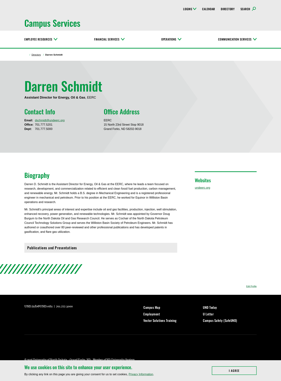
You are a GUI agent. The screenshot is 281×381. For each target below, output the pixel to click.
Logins (189, 9)
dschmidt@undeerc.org (50, 120)
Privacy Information (141, 374)
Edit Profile (251, 286)
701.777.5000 (44, 128)
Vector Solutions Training (160, 320)
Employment (151, 314)
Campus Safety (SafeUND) (220, 320)
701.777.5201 (44, 124)
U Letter (208, 314)
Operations (168, 39)
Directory (228, 9)
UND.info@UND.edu (38, 306)
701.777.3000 (64, 306)
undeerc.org (202, 187)
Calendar (208, 9)
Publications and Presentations (100, 248)
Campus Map (151, 307)
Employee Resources (38, 39)
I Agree (243, 370)
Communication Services (235, 39)
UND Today (210, 307)
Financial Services (107, 39)
